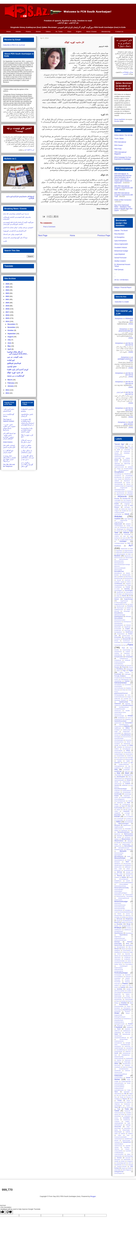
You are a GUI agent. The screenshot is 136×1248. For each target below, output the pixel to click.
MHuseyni (117, 861)
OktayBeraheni (127, 955)
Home (8, 32)
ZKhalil (129, 1168)
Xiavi (128, 1135)
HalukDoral (117, 705)
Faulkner (128, 651)
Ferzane (116, 667)
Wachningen (117, 1128)
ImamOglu (130, 757)
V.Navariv (116, 1121)
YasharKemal (127, 1142)
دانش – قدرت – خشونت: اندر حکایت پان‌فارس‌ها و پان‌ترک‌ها (9, 427)
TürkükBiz (128, 1112)
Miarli (127, 861)
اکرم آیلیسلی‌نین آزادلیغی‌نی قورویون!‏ (14, 231)
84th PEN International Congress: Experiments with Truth (123, 187)
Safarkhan (127, 1029)
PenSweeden (117, 974)
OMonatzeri (117, 959)
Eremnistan (128, 630)
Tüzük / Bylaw (119, 138)
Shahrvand (127, 1060)
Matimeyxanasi (128, 834)
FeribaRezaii (117, 660)
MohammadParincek (123, 898)
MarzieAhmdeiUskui (123, 832)
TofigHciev (117, 1104)
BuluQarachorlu (129, 578)
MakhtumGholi (118, 828)
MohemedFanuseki (119, 906)
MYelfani (128, 927)
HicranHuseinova (118, 742)
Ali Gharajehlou (119, 237)
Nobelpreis (117, 950)
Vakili (128, 1123)
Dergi (117, 595)
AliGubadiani (129, 494)
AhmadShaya (118, 474)
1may (115, 448)
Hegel (115, 731)
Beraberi (116, 575)
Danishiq (127, 588)
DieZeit (124, 595)
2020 (8, 303)
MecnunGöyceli (127, 842)
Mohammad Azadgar (121, 251)
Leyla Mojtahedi (119, 254)
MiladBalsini (128, 865)
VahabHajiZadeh (118, 1123)
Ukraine (129, 1114)
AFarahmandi (126, 461)
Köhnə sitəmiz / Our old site (123, 135)
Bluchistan (128, 576)
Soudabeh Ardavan (120, 247)
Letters (116, 811)
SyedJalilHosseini (119, 1090)
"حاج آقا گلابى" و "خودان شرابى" (8, 451)
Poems (28, 32)
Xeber (119, 1135)
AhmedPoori (117, 475)
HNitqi (131, 745)
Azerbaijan (123, 541)
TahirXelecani (118, 1093)
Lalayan (118, 809)
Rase (117, 1001)
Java (129, 776)
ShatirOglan (127, 1062)
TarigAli (131, 1093)
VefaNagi (128, 1125)
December (12, 324)
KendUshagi (128, 794)
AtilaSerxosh (129, 529)
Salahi (116, 1034)
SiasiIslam (127, 1065)
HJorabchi (117, 743)
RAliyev (128, 996)
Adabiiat (128, 458)
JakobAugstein (120, 776)
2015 (8, 318)
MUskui (116, 926)
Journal (116, 785)
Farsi (69, 32)
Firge (124, 670)
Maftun (118, 822)
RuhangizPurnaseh (119, 1023)
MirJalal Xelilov (118, 874)
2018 (8, 309)
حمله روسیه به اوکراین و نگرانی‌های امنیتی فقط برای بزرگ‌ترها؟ (9, 458)
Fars (124, 645)
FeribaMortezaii (124, 658)
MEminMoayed (118, 856)
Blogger (93, 1196)
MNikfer (124, 877)
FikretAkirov (119, 669)
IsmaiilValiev (126, 769)
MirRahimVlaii (129, 874)
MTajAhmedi (129, 919)
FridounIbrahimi (125, 679)
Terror (131, 1098)
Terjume (124, 1098)
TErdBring (117, 1098)
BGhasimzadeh (126, 575)
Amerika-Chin (126, 498)
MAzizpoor (127, 837)
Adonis (116, 461)
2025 (8, 287)
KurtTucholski (118, 807)
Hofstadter (119, 747)
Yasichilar (128, 1145)
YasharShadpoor (118, 1144)
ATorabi (118, 531)
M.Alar (128, 814)
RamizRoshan (118, 999)
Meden (116, 844)
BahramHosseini (128, 552)
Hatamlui (127, 726)
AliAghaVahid (129, 486)
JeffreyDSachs (118, 778)
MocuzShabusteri (123, 879)
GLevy (116, 691)
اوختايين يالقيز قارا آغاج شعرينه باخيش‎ (9, 446)
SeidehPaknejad (118, 1048)
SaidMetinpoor (127, 1030)
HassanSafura (118, 726)
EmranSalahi (117, 628)
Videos (48, 32)
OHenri (119, 954)
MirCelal (119, 872)
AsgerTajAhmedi (118, 522)
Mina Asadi (118, 868)
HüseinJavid (117, 752)
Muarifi (118, 920)
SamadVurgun (118, 1036)
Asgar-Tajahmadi (128, 518)
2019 (8, 306)
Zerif (129, 1163)
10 (130, 444)
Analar (125, 505)
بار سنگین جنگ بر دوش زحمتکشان (26, 451)
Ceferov (129, 581)
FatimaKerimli (118, 651)
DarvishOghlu (129, 590)
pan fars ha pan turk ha (129, 344)
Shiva (116, 1063)
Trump (122, 1107)
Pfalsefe (127, 978)
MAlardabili (128, 828)
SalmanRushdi (126, 1034)
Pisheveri (127, 981)
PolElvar (116, 985)
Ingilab (128, 761)
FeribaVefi (127, 660)
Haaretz (131, 700)
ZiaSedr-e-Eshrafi (121, 1166)
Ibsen (115, 757)
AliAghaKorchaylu (119, 486)
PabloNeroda (127, 962)
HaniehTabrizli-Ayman (120, 712)
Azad (115, 539)
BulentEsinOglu (118, 578)
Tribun (116, 1107)
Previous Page (104, 235)
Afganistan (117, 463)
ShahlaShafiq (129, 1058)
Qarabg (128, 989)
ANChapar (127, 507)
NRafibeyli (117, 952)
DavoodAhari (129, 592)
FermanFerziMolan (119, 665)
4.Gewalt (130, 448)
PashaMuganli (123, 966)
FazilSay (116, 653)
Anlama (123, 509)
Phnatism (127, 980)
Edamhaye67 (120, 607)
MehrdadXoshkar (118, 849)
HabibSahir (117, 703)
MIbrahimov (117, 863)
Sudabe (116, 1081)
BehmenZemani (118, 557)
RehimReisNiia (123, 1004)
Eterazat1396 (127, 639)
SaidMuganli (117, 1032)
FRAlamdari (128, 677)
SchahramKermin (119, 1041)
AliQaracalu (122, 496)
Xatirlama (130, 1133)
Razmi (129, 1001)
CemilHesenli (118, 583)
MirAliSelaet (117, 870)
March (10, 380)
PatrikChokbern (118, 967)
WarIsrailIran (127, 1128)
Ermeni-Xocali (126, 635)
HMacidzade (127, 743)
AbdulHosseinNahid (119, 456)
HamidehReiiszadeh (119, 709)
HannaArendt (117, 714)
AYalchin (116, 536)
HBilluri (127, 728)
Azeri (128, 543)
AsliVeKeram (123, 527)
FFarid (124, 667)
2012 (8, 393)
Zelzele (123, 1161)
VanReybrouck (118, 1125)
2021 (8, 299)
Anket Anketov (8, 442)
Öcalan (131, 952)
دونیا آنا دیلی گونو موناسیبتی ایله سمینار (15, 237)
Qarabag (119, 989)
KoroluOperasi (126, 804)
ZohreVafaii (117, 1170)
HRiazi (128, 750)
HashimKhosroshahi (120, 721)
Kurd (123, 806)
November (12, 327)
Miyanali (119, 875)
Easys (131, 604)
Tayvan (123, 1095)
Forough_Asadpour (120, 676)
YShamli (127, 1149)
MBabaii (116, 839)
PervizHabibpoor (118, 976)
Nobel (129, 948)
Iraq (129, 766)
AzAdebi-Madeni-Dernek (126, 539)
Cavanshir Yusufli (119, 581)
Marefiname (124, 830)
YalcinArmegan (126, 1140)
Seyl (115, 1055)
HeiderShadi (126, 731)
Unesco (116, 1118)
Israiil (126, 771)
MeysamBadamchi (119, 860)
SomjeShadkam (118, 1077)
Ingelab (119, 761)
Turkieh (116, 1111)
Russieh (130, 1023)
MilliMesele (128, 867)
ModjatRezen (117, 880)
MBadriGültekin (119, 841)
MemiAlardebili (118, 854)
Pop (130, 985)
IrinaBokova (117, 768)
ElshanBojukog (118, 623)
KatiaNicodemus (126, 790)
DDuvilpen (119, 594)
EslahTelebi (128, 637)
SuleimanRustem (118, 1083)
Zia (125, 1164)
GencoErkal (128, 684)
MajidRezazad (127, 825)
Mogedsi (116, 882)
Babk (131, 548)
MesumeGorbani (119, 858)
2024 (8, 290)
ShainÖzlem (117, 1062)
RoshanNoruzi (127, 1018)
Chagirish (128, 583)
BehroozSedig (118, 569)
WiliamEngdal (118, 1131)
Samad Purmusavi (120, 258)
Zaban (128, 1154)
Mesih (128, 856)
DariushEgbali (118, 590)
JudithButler (125, 785)
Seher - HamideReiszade (122, 1044)
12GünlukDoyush (119, 446)
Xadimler (127, 1131)
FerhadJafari (129, 656)
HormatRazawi (126, 748)
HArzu (129, 717)
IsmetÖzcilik (118, 771)
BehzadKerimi (118, 573)
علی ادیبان (120, 392)
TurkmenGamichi (118, 1112)
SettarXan (128, 1051)
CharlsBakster (118, 587)
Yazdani (116, 1147)
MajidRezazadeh (118, 827)
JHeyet (128, 780)
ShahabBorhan (126, 1055)
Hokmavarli (128, 747)
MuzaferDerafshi (126, 926)
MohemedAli (117, 903)
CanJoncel (127, 580)
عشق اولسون (12, 366)
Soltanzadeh (118, 1076)
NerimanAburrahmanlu (120, 940)
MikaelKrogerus (118, 865)
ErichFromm (129, 632)
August (10, 337)
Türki (118, 1109)
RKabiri (116, 1013)
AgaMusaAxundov (119, 467)
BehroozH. (117, 566)
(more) (130, 324)
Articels (126, 514)
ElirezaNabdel (118, 618)
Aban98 (116, 453)
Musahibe (119, 924)
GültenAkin (117, 698)
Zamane (119, 1157)
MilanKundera (118, 867)
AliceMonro (130, 491)
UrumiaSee (126, 1118)
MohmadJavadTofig (119, 908)
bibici (115, 576)
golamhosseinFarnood (121, 693)
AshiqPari (128, 524)
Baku (129, 554)
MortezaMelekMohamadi (126, 912)
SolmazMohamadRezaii (120, 1074)
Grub (129, 695)
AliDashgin (130, 493)
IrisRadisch (127, 768)
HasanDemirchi (118, 719)
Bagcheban (119, 550)
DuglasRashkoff (118, 604)
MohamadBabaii (123, 884)
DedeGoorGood (129, 594)
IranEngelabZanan (119, 766)
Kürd (129, 806)
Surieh (128, 1083)
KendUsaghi (118, 794)
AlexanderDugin (118, 484)
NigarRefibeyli (129, 945)
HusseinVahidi (120, 755)
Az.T (129, 538)
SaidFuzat (117, 1030)
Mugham (123, 922)
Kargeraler (117, 790)
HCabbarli (117, 729)
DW (126, 604)
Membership (106, 32)
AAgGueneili (126, 451)
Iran (132, 762)
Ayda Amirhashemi (120, 241)
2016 (8, 315)
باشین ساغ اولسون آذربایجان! (27, 415)
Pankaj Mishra (118, 964)
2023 (8, 293)
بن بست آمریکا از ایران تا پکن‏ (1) (26, 441)
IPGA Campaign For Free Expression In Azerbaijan (122, 158)
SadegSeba (130, 1027)
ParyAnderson (129, 964)
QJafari (129, 990)
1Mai (129, 446)
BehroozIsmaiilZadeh (119, 568)
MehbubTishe (118, 846)
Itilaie (118, 773)
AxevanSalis (127, 534)
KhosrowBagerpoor (119, 799)
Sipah (124, 1067)
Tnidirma (128, 1102)
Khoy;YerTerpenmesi (119, 801)
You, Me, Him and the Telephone (9, 465)
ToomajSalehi (118, 1105)
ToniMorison (127, 1104)
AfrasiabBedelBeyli (119, 465)
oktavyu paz (117, 955)
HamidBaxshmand (124, 707)
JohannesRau (126, 782)
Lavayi (129, 809)
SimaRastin (117, 1067)
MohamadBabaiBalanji (127, 882)
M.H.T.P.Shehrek (128, 816)
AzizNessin (117, 546)
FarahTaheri (117, 642)
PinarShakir (117, 981)
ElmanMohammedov (119, 620)
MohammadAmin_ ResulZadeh (124, 896)
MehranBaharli (128, 846)
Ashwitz (128, 525)
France (116, 679)
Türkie (127, 1109)
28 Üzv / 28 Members (121, 280)
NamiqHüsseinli (118, 931)
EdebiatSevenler (118, 609)
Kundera (116, 806)
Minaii (128, 868)
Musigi (128, 924)
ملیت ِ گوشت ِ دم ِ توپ (15, 357)
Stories (38, 32)
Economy (130, 606)
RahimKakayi (117, 996)
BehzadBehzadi (119, 571)
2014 (8, 321)
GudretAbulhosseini (119, 696)
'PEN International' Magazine (120, 153)
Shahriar (119, 1060)
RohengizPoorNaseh (119, 1017)
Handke (128, 710)
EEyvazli (116, 611)
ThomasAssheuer (119, 1102)
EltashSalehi (117, 627)
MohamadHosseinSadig (121, 887)
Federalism (127, 653)
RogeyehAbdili (118, 1015)
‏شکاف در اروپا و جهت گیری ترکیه (26, 446)
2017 (8, 312)
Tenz (115, 1097)
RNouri (128, 1013)
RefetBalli (124, 1003)
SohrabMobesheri (123, 1069)
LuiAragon (127, 813)
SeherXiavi (127, 1046)
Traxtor (128, 1105)
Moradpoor (128, 910)
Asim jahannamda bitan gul (126, 330)
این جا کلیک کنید (29, 150)
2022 (8, 296)
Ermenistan (117, 637)
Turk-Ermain (129, 1107)
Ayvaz (124, 538)
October (11, 330)
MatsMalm (119, 835)
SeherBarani (117, 1046)
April (10, 349)
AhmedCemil (127, 474)
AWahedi (126, 533)
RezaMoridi (117, 1011)
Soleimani (127, 1070)
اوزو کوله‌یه (11, 360)
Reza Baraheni (119, 234)
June (10, 343)
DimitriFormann (118, 597)
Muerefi (116, 922)
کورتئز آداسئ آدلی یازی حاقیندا (17, 369)
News (127, 943)
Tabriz (116, 1092)
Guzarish (126, 698)
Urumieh (116, 1119)
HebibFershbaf (127, 729)
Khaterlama (127, 795)
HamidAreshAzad (128, 705)
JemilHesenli (127, 778)
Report (128, 1006)
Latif (124, 809)
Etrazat (116, 640)
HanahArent (117, 710)
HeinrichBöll (117, 733)
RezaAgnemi (127, 1008)
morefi (116, 912)
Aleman (128, 482)
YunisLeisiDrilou (118, 1151)
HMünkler (123, 745)
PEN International (120, 142)
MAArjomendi (129, 820)
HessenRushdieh (118, 738)
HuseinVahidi (127, 752)
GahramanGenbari (120, 683)
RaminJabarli (117, 997)
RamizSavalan (129, 999)
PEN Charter (118, 145)
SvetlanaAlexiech (119, 1088)
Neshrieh (117, 941)
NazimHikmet (123, 935)
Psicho (116, 987)
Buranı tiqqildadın (119, 119)
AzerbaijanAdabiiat (119, 543)
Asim (115, 527)
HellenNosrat (127, 733)
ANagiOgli (126, 503)
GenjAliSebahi (118, 686)
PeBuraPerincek (118, 969)
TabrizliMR (126, 1092)
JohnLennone (118, 783)
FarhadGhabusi (127, 642)
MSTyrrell (119, 919)
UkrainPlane (117, 1116)
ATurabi (125, 531)
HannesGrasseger (119, 715)
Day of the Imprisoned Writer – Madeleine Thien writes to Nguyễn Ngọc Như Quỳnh (123, 207)
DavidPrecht (120, 592)
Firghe (131, 670)
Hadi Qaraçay (118, 269)
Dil (130, 595)
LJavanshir (126, 811)
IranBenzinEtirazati (124, 764)
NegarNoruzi (117, 936)
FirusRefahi (117, 674)
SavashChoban (124, 1039)
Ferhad (128, 655)
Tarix (117, 1095)
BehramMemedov (119, 561)
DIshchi (116, 599)
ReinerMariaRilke (119, 1006)
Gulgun (129, 696)
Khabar (116, 795)
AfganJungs (127, 463)
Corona (128, 587)
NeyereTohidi (118, 945)
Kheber (116, 797)
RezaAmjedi (117, 1009)
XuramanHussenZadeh (120, 1137)
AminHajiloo (117, 500)
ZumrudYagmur (118, 1173)
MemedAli (123, 851)
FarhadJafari (117, 645)
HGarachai (128, 740)
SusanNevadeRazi (119, 1086)
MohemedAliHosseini (119, 905)
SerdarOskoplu (118, 1051)
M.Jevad (128, 818)
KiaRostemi (120, 802)
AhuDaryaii (128, 477)
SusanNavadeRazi (119, 1085)
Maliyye (116, 830)
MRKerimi (128, 915)
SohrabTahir (117, 1070)
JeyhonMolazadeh (119, 780)
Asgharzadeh (118, 524)
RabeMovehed (127, 992)
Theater (119, 1100)
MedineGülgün (126, 844)
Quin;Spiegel (117, 992)
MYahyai (117, 928)
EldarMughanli (118, 616)
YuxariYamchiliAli (118, 1154)
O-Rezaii (124, 952)
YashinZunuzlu (118, 1145)
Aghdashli (130, 467)
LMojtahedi (117, 813)
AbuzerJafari (117, 458)
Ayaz (124, 536)
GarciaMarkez (118, 684)
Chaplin (129, 585)
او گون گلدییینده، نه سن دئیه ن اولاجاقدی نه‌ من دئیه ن (27, 457)
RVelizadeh (120, 1025)
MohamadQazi (118, 891)
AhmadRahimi (119, 472)
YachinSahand (118, 1138)
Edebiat (129, 607)
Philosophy (117, 980)
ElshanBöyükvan (118, 625)
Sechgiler (127, 1043)
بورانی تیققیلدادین (127, 72)
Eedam (128, 609)
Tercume (128, 1097)
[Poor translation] (9, 1212)
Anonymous (119, 318)
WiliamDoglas (126, 1130)
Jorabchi (127, 783)
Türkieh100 (127, 1111)
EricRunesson (121, 633)
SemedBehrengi (120, 1049)
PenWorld (127, 974)
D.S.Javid (116, 588)
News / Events (91, 32)
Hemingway (117, 736)
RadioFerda (117, 994)
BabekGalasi (124, 548)
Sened (129, 1049)
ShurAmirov (117, 1065)
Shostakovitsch (127, 1063)
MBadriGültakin (126, 839)
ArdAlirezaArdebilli (119, 512)
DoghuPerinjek (128, 599)
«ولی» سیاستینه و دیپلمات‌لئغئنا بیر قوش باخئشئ (26, 430)
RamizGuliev (127, 997)
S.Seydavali (118, 1027)
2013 (8, 390)
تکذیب (5, 241)
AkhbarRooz (127, 479)
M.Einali (117, 816)
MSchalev (117, 917)
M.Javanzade (120, 818)
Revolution (117, 1008)
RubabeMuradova (119, 1022)
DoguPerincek (124, 601)
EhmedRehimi (118, 613)
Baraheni (117, 556)
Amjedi (116, 502)
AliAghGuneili (123, 487)
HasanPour (128, 719)
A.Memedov (127, 449)
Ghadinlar (128, 688)
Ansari (129, 509)
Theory (128, 1100)
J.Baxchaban (117, 775)
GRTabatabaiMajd (119, 695)
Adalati (116, 460)
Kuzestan (127, 807)
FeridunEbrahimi (118, 663)
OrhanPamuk (117, 962)
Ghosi (129, 689)
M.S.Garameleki (118, 820)
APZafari (123, 510)
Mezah (129, 860)
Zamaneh (128, 1157)
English (78, 32)
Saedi (119, 1029)
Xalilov (116, 1133)
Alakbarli (116, 480)
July (9, 340)
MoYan (128, 913)
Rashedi (123, 1001)
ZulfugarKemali (118, 1171)
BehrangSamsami (119, 562)
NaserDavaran (118, 933)
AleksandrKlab (118, 482)
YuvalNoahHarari (118, 1152)
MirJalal (128, 872)
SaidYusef (127, 1032)
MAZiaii (119, 837)
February (11, 383)
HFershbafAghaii (118, 740)
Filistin (118, 670)
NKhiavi (116, 948)
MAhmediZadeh (129, 821)
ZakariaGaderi (118, 1156)
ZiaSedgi (130, 1164)
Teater (129, 1095)
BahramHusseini (120, 554)
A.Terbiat (116, 451)
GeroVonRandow (118, 688)
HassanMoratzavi (123, 724)
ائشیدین (126, 74)
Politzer (124, 985)
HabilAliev (127, 703)
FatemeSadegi (126, 650)
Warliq (116, 1130)
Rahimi (128, 994)
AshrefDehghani (118, 525)
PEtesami (128, 976)
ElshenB (128, 625)
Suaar (128, 1079)
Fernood (129, 665)
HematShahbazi (126, 735)
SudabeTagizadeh (126, 1081)
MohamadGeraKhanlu (120, 886)
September (12, 333)
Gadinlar (127, 681)
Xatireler (123, 1133)
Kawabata (117, 792)
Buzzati (119, 580)
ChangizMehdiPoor (119, 585)
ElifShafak (128, 616)
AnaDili (116, 503)
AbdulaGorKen (118, 454)
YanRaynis (117, 1142)
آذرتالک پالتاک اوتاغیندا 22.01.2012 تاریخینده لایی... (17, 353)
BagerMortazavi (129, 550)
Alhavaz (128, 484)
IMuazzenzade (129, 759)
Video (127, 1126)
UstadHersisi (126, 1119)
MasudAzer (117, 834)
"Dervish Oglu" (119, 444)
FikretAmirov (129, 669)
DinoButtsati (128, 597)
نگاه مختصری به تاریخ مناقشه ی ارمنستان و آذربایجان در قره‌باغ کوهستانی (27, 422)
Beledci (128, 573)
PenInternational (118, 971)
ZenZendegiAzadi (121, 1163)
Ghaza (124, 689)
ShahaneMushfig (118, 1056)
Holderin (116, 748)
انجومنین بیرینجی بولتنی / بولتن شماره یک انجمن (18, 227)
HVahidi (129, 755)
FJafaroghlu (127, 674)
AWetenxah (117, 534)
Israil (131, 771)
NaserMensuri (129, 933)
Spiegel (128, 1077)
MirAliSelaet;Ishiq (128, 870)
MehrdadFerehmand (123, 847)
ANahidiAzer (117, 505)
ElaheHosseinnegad (119, 614)
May (9, 346)
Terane (121, 1097)
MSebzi (124, 917)
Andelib (116, 509)
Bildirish (121, 576)
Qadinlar (122, 987)
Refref (131, 1003)
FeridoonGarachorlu (119, 662)
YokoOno (116, 1149)
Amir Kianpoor (127, 500)
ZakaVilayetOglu (128, 1156)
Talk (125, 1093)
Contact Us (119, 32)
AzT (131, 545)
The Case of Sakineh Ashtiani (8, 420)
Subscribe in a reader (122, 302)
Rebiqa (116, 1003)
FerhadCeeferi (118, 656)
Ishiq (115, 769)
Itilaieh (127, 773)
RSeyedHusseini (118, 1020)
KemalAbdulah (127, 792)
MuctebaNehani (127, 920)
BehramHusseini (123, 559)
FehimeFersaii (118, 655)
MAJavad (117, 825)
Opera (129, 961)
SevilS (116, 1053)
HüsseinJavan (129, 754)
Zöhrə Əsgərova (127, 1170)
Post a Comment (49, 227)
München (130, 922)
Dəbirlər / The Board (121, 230)
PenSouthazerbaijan (121, 973)
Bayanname (128, 556)
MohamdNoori (118, 894)
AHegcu (119, 468)
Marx (131, 830)
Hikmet (129, 742)
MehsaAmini (129, 849)
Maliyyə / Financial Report (122, 287)
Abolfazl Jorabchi (120, 261)
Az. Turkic (59, 32)
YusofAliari (128, 1151)
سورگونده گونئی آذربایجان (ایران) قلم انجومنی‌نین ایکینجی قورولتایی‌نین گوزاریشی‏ (18, 223)
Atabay (131, 527)
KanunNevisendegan (120, 788)
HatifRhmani (117, 728)
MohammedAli (118, 900)
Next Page (42, 235)
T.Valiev (129, 1090)
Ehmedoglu (127, 611)
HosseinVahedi (118, 750)
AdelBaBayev (126, 460)
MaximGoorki (129, 835)
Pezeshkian (117, 978)
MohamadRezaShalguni (120, 893)
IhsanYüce (122, 757)
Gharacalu (117, 689)
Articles (18, 32)
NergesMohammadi (119, 938)
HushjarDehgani (118, 754)
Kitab (128, 802)
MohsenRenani (118, 910)
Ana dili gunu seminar (128, 423)
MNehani (116, 877)
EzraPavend (126, 640)
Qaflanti (131, 987)
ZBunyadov (117, 1159)
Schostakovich (118, 1043)
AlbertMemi (127, 480)
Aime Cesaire (118, 479)
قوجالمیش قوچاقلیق (14, 363)
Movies (119, 913)
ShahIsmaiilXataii (119, 1058)
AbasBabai (126, 453)
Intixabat (125, 762)
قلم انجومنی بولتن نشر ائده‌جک (12, 234)
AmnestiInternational (125, 502)
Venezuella (117, 1126)
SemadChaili (129, 1048)
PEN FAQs (118, 149)
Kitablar (116, 804)
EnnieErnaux (117, 630)
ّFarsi (123, 648)
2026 (8, 284)
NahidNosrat (127, 929)
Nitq (129, 947)
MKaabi (128, 875)
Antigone (116, 510)
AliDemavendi (120, 494)
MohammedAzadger (121, 901)
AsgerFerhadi (123, 520)
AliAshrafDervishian (119, 491)
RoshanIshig (117, 1018)
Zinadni (123, 1168)
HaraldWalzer (121, 717)
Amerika (116, 498)
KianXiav (130, 801)
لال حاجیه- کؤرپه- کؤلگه (15, 373)
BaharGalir (119, 552)
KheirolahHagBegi (126, 797)
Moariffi (131, 877)
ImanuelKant (119, 759)
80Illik (118, 449)
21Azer (122, 448)
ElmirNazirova (127, 621)
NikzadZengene (121, 947)
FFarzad (130, 667)
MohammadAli (129, 894)
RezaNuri (127, 1011)
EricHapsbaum (118, 632)
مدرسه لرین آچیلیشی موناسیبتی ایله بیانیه (16, 214)
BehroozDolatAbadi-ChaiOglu (122, 564)
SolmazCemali (118, 1072)
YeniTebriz (126, 1147)
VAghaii (127, 1121)
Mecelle (118, 842)
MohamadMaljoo (118, 889)
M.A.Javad (117, 814)
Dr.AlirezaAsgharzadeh (120, 602)
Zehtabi (116, 1161)
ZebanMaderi (127, 1159)
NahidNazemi (118, 929)
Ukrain (122, 1114)
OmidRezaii (127, 957)
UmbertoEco (127, 1116)
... (115, 273)
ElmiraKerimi (117, 621)
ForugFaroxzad (118, 677)
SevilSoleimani (126, 1053)
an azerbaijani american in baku (125, 359)
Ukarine (116, 1114)
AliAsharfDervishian (119, 489)
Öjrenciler (127, 954)
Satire (131, 1037)
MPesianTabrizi (118, 915)
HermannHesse (127, 736)
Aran (129, 510)
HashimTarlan (118, 723)
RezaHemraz (127, 1009)
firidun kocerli (124, 672)
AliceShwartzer (120, 493)
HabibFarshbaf (123, 702)
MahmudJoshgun (123, 823)
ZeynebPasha (118, 1164)
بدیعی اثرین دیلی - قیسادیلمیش (8, 410)
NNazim (124, 948)
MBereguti (130, 841)
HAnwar (130, 716)
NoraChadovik (127, 950)
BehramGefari (129, 557)
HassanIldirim (129, 723)
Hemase (116, 735)
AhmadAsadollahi (128, 468)
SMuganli (130, 1067)
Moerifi (128, 880)
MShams (130, 917)
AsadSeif (117, 519)
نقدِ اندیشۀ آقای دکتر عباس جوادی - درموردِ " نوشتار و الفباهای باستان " (9, 436)
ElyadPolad (128, 627)
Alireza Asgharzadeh (121, 244)
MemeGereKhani (118, 853)
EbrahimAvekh (120, 606)
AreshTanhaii (117, 514)
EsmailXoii (117, 639)
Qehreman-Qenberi (119, 990)
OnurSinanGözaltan (119, 961)
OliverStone (117, 957)
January (11, 386)
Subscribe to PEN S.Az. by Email (14, 45)
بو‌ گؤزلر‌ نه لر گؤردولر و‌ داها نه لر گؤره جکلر (27, 464)
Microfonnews (127, 863)
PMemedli (117, 983)
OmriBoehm (127, 959)
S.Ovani (128, 1025)
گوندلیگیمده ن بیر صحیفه (15, 376)
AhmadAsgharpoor (124, 470)
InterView (117, 762)
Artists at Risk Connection (122, 200)
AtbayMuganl (119, 529)
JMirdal (116, 782)
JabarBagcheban (128, 775)
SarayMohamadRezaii (120, 1037)
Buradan (116, 121)
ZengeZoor (130, 1161)
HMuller (116, 745)
